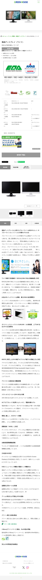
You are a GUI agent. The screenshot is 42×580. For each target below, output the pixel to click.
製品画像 (5, 167)
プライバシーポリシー (28, 561)
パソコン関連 (11, 36)
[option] (21, 189)
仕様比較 (37, 223)
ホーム (4, 36)
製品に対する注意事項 (7, 563)
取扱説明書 (15, 167)
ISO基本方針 (5, 561)
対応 (16, 223)
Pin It (15, 162)
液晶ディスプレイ (21, 36)
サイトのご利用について (29, 563)
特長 (5, 223)
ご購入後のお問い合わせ (26, 167)
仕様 (26, 223)
